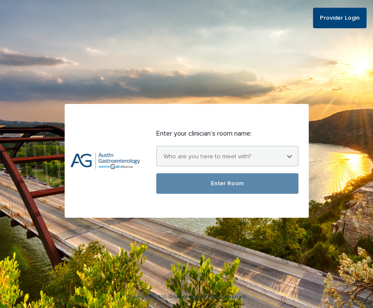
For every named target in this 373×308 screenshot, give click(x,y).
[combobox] (227, 156)
